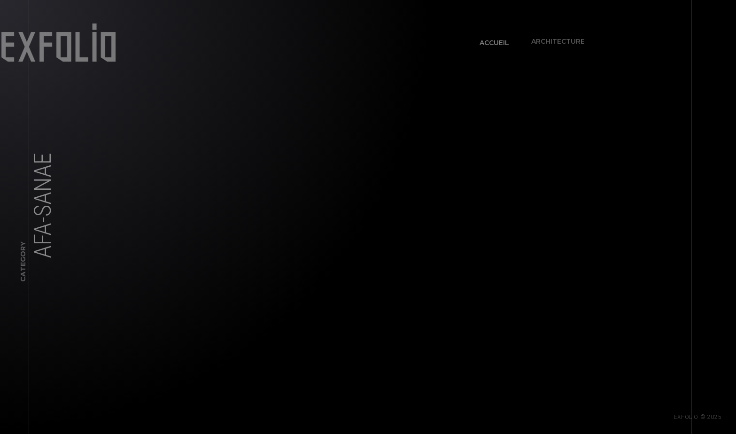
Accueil (491, 40)
